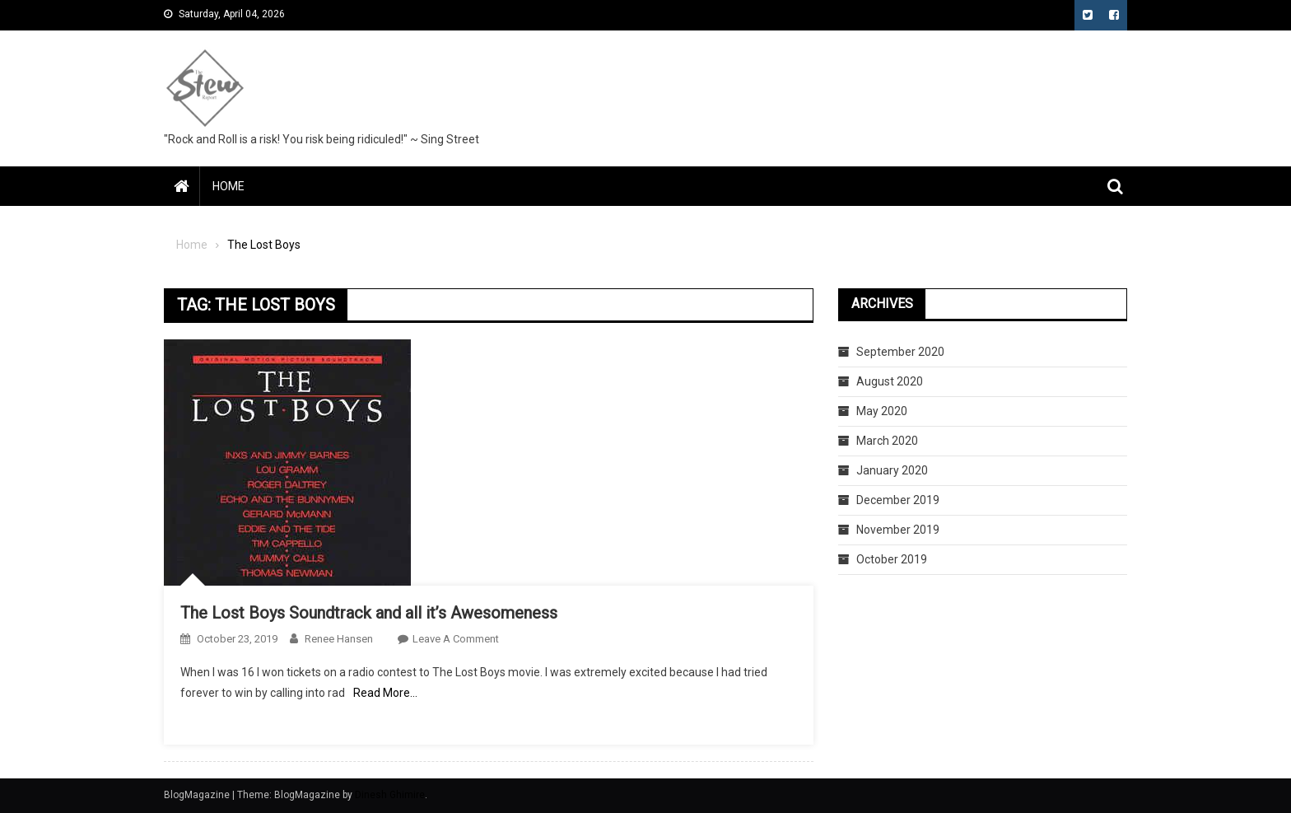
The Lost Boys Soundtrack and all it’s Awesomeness (368, 613)
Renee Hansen (339, 639)
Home (228, 186)
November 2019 (897, 529)
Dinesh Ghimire (390, 795)
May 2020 (881, 411)
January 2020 (892, 470)
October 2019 (891, 559)
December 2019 (897, 500)
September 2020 (900, 351)
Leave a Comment (455, 639)
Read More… (385, 692)
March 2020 (887, 440)
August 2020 (889, 381)
